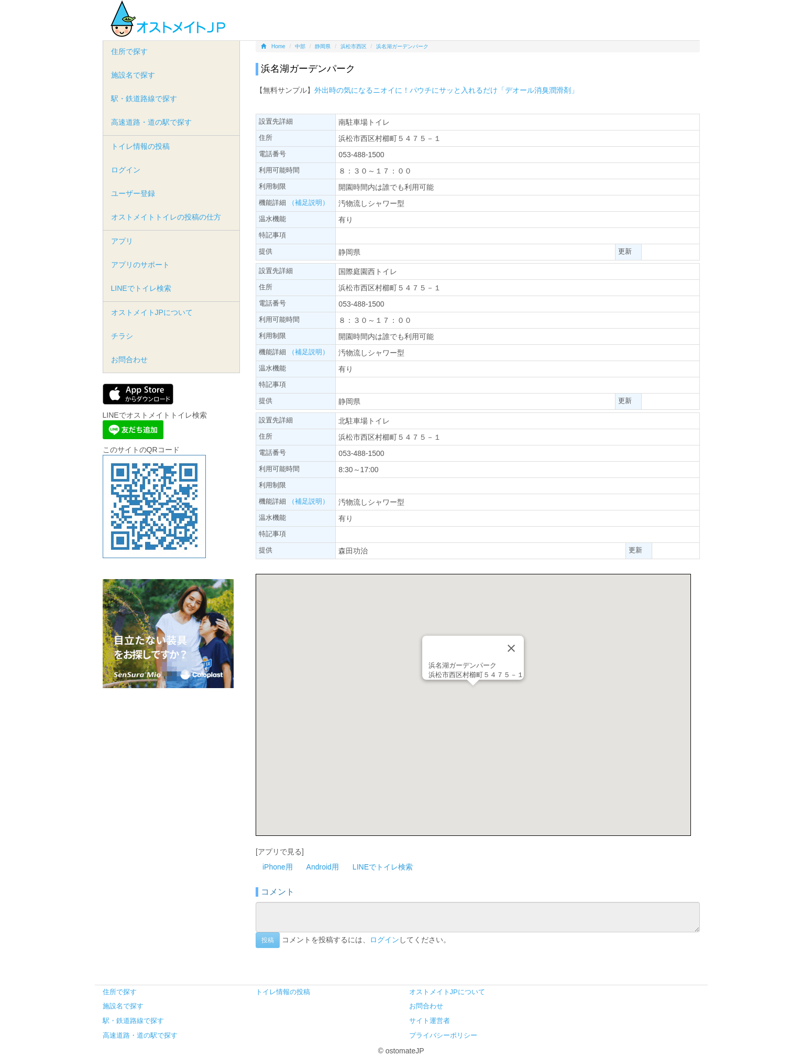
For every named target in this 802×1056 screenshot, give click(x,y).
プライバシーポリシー (443, 1035)
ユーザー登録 (133, 193)
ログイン (384, 939)
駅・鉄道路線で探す (144, 98)
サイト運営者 (429, 1021)
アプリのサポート (140, 264)
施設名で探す (133, 75)
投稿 (267, 940)
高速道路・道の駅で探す (151, 122)
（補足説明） (308, 202)
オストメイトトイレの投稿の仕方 (166, 217)
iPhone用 (277, 867)
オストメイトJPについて (152, 312)
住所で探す (129, 51)
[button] (473, 695)
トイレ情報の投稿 (140, 146)
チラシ (122, 336)
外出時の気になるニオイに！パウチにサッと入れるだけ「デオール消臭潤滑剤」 (446, 90)
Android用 (322, 867)
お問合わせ (129, 359)
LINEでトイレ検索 (383, 867)
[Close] (511, 648)
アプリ (122, 241)
